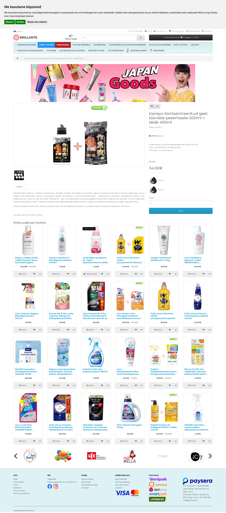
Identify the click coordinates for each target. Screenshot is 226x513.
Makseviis (17, 488)
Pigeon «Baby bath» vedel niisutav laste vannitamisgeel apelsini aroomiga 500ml (26, 262)
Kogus (151, 198)
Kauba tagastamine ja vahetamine (61, 482)
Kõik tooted (86, 482)
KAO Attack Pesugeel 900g (129, 426)
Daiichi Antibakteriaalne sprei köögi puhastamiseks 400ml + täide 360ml (164, 373)
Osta (180, 210)
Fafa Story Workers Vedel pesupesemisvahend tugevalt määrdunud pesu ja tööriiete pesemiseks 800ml (163, 319)
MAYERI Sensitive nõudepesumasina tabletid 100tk (26, 371)
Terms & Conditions (21, 493)
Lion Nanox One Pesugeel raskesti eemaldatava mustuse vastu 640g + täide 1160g (130, 318)
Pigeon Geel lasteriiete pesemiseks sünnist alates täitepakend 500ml (62, 373)
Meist (15, 479)
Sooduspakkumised (89, 485)
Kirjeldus (19, 187)
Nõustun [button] (9, 22)
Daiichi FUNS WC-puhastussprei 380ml (95, 370)
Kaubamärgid (87, 479)
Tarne (15, 485)
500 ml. (157, 180)
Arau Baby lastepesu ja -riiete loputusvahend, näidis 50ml (96, 261)
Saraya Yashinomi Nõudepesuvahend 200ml (60, 260)
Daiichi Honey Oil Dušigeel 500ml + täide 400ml (164, 427)
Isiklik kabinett (121, 479)
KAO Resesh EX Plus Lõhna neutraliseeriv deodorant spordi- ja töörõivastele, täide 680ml (95, 318)
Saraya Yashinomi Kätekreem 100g (161, 258)
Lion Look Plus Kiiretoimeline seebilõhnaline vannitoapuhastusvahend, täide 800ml (30, 430)
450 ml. (157, 190)
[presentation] (15, 456)
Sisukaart (85, 488)
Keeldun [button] (20, 22)
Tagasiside (51, 479)
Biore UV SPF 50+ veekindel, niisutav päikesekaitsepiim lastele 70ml (195, 373)
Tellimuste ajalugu (122, 482)
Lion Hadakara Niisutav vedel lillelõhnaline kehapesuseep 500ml (197, 261)
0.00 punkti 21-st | (180, 37)
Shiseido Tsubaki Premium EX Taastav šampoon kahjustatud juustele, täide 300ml (96, 428)
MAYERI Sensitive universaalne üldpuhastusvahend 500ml (196, 428)
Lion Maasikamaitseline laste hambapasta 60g (128, 373)
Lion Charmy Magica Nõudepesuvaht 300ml (26, 316)
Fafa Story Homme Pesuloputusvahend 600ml (196, 316)
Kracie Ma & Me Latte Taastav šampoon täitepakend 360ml (61, 316)
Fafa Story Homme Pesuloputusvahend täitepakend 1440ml (61, 427)
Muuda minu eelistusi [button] (37, 22)
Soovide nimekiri (122, 485)
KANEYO (158, 127)
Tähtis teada (18, 482)
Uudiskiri (118, 488)
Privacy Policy (19, 490)
